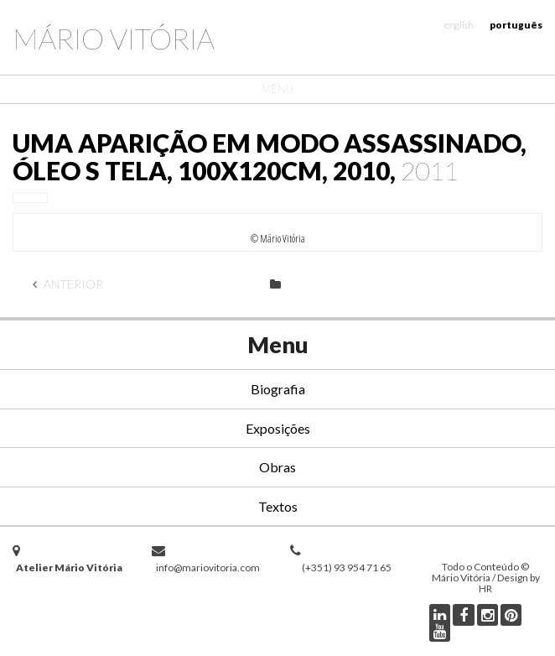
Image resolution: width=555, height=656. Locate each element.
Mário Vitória (114, 38)
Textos (278, 506)
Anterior (68, 284)
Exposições (278, 428)
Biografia (278, 389)
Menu (277, 89)
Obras (277, 467)
